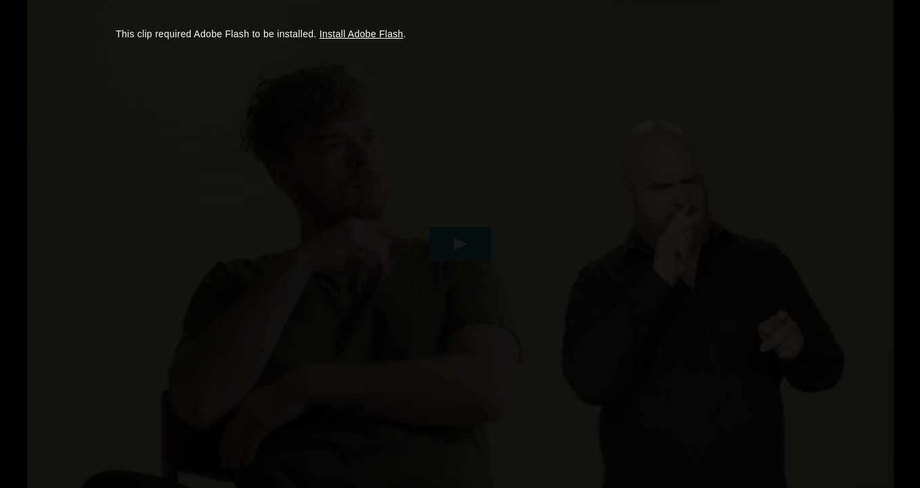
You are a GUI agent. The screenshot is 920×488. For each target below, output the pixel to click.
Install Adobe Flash (361, 33)
